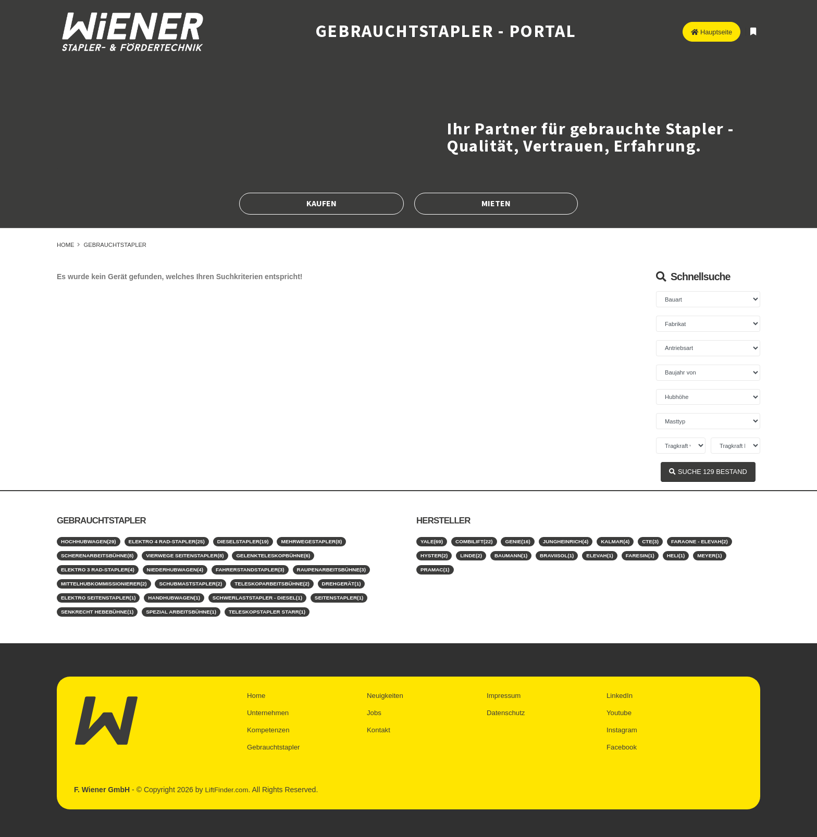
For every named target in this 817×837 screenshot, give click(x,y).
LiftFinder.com (228, 784)
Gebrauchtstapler (115, 245)
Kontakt (379, 725)
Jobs (374, 709)
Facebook (622, 742)
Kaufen (321, 203)
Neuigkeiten (386, 692)
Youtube (619, 709)
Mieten (496, 203)
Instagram (622, 725)
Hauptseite (711, 32)
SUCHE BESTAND (708, 472)
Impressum (505, 692)
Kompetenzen (269, 725)
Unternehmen (269, 709)
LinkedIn (620, 692)
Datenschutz (507, 709)
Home (66, 245)
